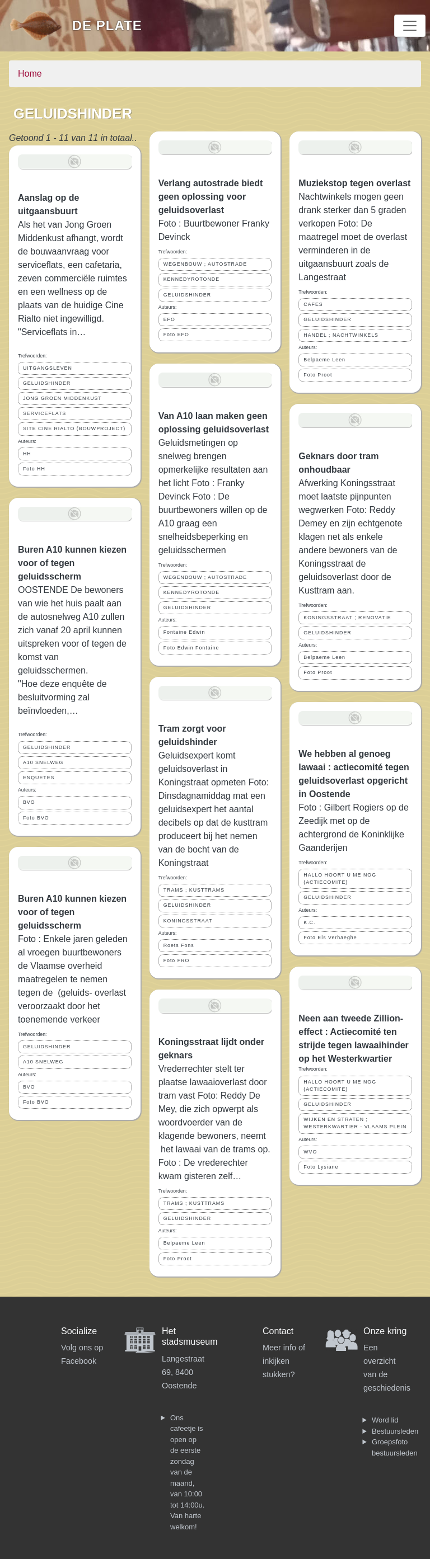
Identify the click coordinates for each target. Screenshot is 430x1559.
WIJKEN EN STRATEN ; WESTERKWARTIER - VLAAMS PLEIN (354, 1123)
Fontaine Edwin (184, 632)
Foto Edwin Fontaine (191, 648)
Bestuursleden (395, 1431)
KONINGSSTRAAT (188, 921)
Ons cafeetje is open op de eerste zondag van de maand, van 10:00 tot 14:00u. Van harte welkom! (187, 1472)
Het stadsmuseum (190, 1336)
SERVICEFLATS (44, 413)
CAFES (312, 304)
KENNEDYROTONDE (191, 279)
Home (30, 73)
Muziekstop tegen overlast (354, 183)
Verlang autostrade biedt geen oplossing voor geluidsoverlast (210, 196)
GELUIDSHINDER (47, 383)
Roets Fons (178, 945)
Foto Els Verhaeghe (330, 937)
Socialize (79, 1331)
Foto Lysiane (320, 1167)
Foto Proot (177, 1258)
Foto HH (34, 469)
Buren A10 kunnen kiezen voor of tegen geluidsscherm (72, 563)
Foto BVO (36, 818)
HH (27, 453)
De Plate (107, 25)
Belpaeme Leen (184, 1243)
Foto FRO (176, 960)
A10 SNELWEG (43, 762)
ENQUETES (38, 777)
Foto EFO (176, 334)
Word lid (385, 1420)
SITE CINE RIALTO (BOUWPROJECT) (74, 428)
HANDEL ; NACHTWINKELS (340, 335)
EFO (169, 319)
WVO (310, 1152)
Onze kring (384, 1331)
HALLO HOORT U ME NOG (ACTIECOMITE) (339, 878)
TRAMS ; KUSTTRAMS (194, 890)
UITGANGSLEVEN (47, 368)
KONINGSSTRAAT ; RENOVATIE (347, 617)
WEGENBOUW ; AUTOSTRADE (205, 264)
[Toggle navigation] (410, 26)
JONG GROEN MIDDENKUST (62, 398)
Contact (278, 1331)
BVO (29, 802)
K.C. (309, 922)
